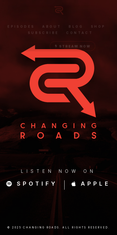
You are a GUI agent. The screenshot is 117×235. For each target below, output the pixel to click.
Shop (98, 27)
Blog (76, 27)
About (51, 27)
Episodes (21, 27)
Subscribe (43, 34)
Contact (79, 34)
